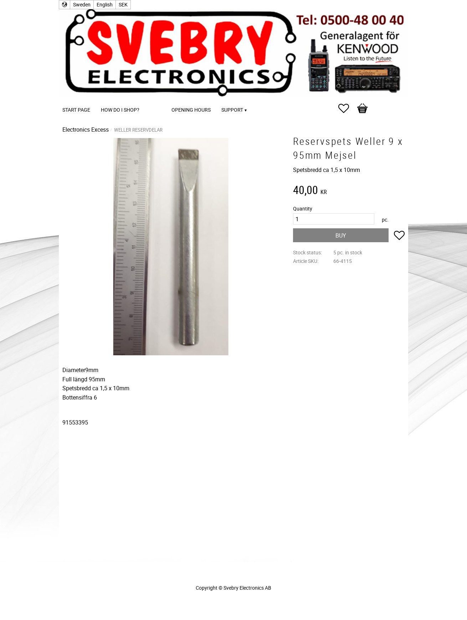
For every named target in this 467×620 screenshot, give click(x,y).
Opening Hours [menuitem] (191, 109)
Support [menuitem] (232, 109)
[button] (347, 108)
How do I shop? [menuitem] (120, 109)
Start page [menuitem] (76, 109)
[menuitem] (152, 100)
